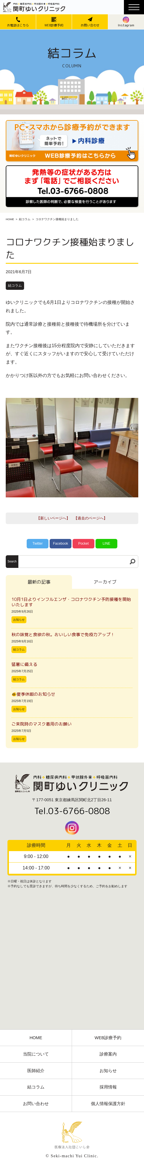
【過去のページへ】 (90, 518)
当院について (36, 1054)
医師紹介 (35, 1070)
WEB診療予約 (108, 1037)
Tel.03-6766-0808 (72, 811)
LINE (106, 544)
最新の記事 (39, 582)
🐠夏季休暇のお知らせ (33, 694)
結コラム (24, 219)
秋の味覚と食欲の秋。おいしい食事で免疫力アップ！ (63, 635)
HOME (10, 219)
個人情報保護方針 (108, 1103)
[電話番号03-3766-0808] (72, 167)
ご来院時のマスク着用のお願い (41, 724)
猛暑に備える (24, 664)
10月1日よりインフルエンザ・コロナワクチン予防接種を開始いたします (71, 602)
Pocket (83, 544)
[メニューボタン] (134, 7)
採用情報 (108, 1087)
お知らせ (19, 619)
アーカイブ (105, 582)
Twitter (37, 544)
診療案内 (108, 1054)
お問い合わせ (36, 1103)
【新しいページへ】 (53, 518)
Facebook (60, 544)
